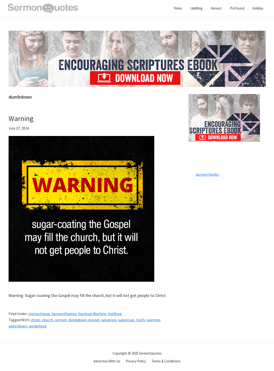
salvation (108, 319)
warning (153, 319)
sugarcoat (126, 319)
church (47, 319)
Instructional (39, 313)
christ (35, 319)
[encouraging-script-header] (137, 34)
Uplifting (115, 313)
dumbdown (78, 319)
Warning (21, 118)
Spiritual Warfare (92, 313)
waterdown (18, 326)
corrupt (61, 319)
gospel (94, 319)
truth (140, 319)
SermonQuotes (64, 313)
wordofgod (37, 326)
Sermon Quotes (207, 174)
